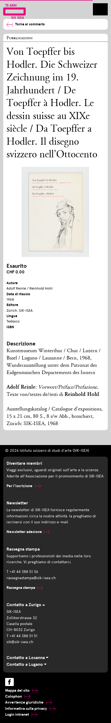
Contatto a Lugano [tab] (26, 664)
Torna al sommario (25, 24)
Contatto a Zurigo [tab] (25, 604)
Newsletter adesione (28, 531)
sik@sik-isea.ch (19, 642)
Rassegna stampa (24, 587)
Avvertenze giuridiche (28, 702)
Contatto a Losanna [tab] (27, 657)
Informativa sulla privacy (30, 708)
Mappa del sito (21, 690)
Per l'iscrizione (23, 486)
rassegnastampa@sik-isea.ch (31, 578)
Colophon (18, 696)
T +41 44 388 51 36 (22, 571)
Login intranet (21, 714)
